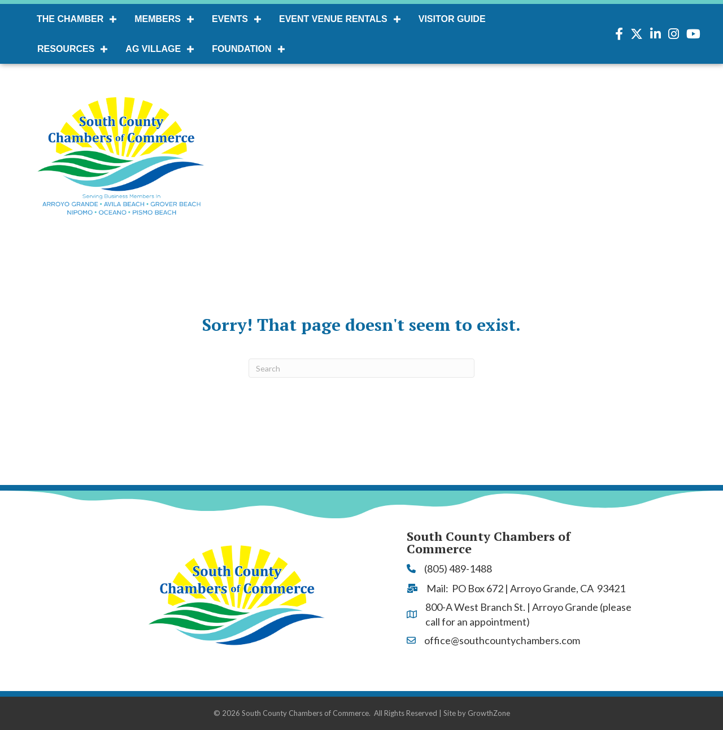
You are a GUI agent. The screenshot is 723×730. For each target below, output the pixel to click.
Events (230, 19)
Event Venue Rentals (333, 19)
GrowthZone (489, 713)
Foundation (241, 49)
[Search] (361, 368)
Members (157, 19)
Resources (65, 49)
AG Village (153, 49)
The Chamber (70, 19)
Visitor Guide (452, 19)
